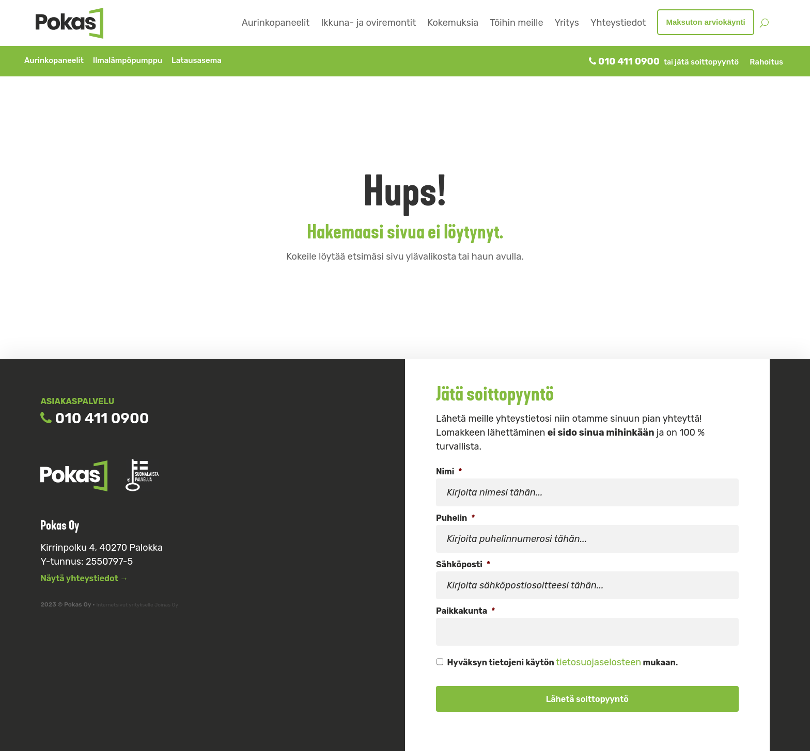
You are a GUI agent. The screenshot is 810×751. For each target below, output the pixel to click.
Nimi (449, 471)
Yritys (566, 22)
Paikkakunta (465, 611)
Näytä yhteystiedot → (84, 578)
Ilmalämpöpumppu (128, 60)
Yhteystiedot (618, 22)
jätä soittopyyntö (707, 62)
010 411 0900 (624, 61)
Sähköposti (463, 564)
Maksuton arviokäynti (705, 22)
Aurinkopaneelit (276, 22)
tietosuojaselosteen (598, 662)
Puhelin (455, 518)
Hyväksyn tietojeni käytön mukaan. (562, 662)
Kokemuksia (452, 22)
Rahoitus (766, 62)
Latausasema (197, 60)
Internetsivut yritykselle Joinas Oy (137, 605)
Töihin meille (516, 22)
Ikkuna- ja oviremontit (368, 22)
